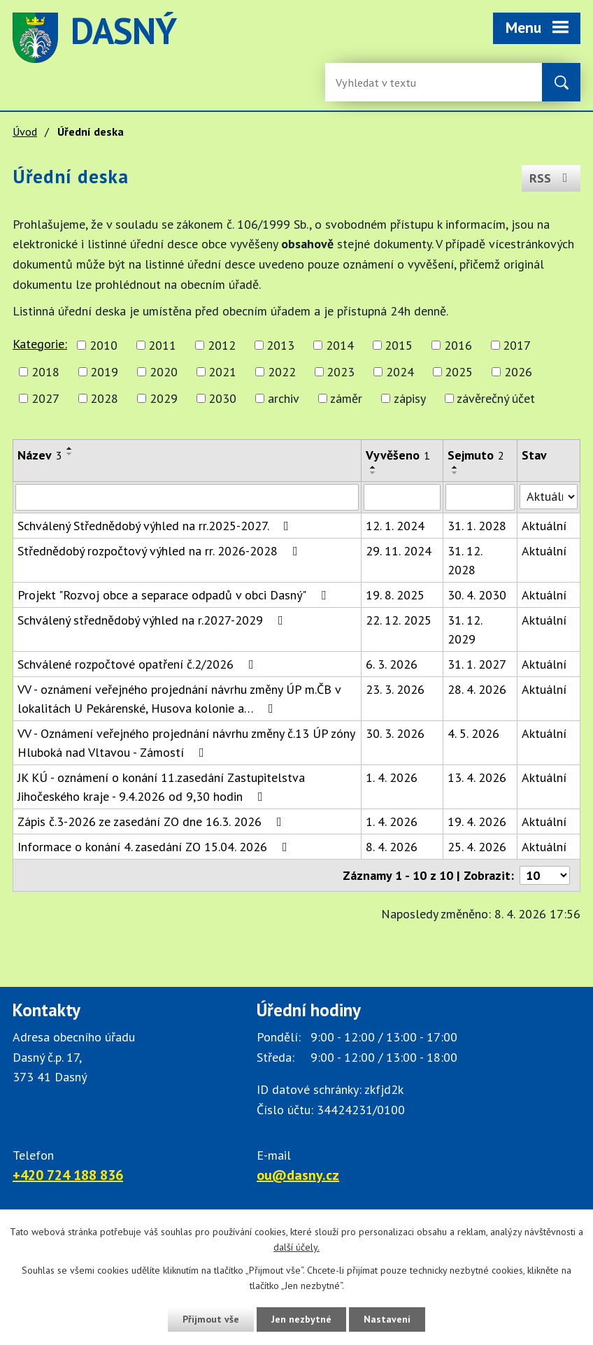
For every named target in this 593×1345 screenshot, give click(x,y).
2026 (518, 372)
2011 (162, 345)
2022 (282, 372)
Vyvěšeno (398, 455)
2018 (45, 372)
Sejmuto (476, 455)
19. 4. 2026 (477, 821)
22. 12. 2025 (398, 620)
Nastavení (387, 1319)
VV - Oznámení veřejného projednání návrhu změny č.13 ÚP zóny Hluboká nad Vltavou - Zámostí (186, 742)
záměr (346, 398)
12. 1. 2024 (395, 526)
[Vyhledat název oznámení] (187, 497)
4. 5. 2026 (473, 733)
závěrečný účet (496, 398)
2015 (399, 345)
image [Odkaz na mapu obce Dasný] (387, 38)
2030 (222, 398)
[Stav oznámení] (549, 496)
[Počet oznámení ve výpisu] (545, 875)
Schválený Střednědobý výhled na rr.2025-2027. (155, 526)
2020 (164, 372)
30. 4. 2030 (477, 595)
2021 (222, 372)
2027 (45, 398)
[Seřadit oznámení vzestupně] (70, 448)
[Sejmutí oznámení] (480, 497)
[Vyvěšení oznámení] (402, 497)
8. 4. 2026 (391, 847)
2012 (222, 345)
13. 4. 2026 (477, 777)
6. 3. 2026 (391, 664)
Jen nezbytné (301, 1319)
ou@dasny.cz (298, 1175)
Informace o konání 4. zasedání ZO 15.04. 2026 (155, 847)
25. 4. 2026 (477, 847)
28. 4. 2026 (477, 689)
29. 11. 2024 (398, 551)
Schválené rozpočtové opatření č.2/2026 (138, 664)
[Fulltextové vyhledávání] (381, 82)
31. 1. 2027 (477, 664)
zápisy (410, 398)
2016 (458, 345)
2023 (341, 372)
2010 (103, 345)
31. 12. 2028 (465, 560)
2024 (400, 372)
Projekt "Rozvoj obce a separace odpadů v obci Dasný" (174, 595)
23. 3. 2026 (395, 689)
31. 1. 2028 (477, 526)
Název (39, 455)
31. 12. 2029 (465, 629)
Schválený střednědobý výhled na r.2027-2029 (153, 620)
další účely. (296, 1247)
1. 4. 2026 (391, 777)
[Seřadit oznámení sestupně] (70, 454)
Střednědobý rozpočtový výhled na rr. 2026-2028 (160, 551)
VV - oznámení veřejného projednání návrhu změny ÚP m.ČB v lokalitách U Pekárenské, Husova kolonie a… (179, 698)
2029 (164, 398)
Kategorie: (40, 344)
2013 (280, 345)
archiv (283, 398)
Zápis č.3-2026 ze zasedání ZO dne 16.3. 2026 (152, 821)
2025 (459, 372)
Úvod (25, 131)
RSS (551, 178)
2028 (104, 398)
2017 (517, 345)
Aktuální (544, 526)
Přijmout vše (211, 1319)
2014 (340, 345)
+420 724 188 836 (68, 1175)
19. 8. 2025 (395, 595)
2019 (104, 372)
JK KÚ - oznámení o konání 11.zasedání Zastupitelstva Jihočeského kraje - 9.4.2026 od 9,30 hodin (161, 786)
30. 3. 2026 (395, 733)
